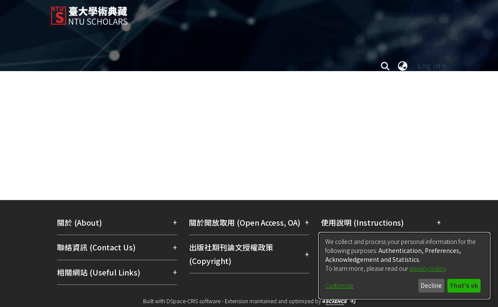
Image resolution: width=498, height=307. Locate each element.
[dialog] (404, 265)
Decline (431, 285)
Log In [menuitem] (429, 65)
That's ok (463, 285)
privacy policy (427, 268)
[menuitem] (403, 65)
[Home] (241, 12)
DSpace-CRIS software (193, 301)
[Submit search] (385, 65)
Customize (339, 285)
